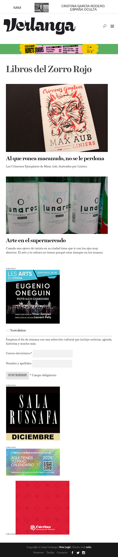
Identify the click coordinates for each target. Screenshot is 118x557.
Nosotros (38, 552)
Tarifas (50, 552)
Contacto (62, 552)
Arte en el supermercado (36, 240)
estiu (88, 547)
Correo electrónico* (19, 353)
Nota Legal (65, 547)
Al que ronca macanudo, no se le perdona (55, 158)
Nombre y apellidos (18, 363)
